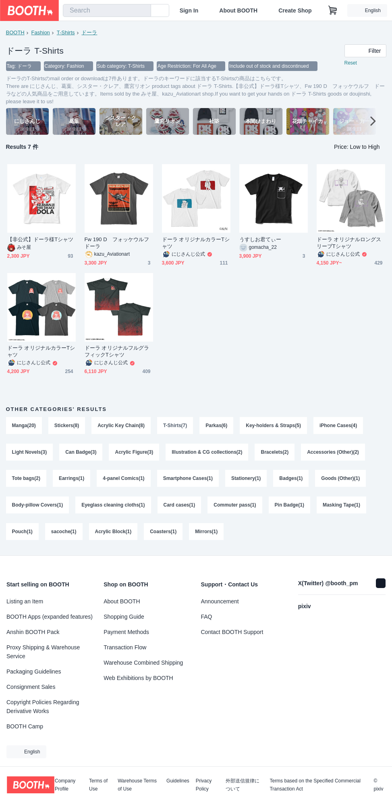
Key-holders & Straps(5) (273, 425)
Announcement (220, 601)
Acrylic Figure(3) (134, 452)
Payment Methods (126, 632)
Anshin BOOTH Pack (33, 632)
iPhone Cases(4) (338, 425)
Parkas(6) (216, 425)
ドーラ (89, 32)
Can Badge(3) (80, 452)
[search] (143, 11)
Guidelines (177, 781)
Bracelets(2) (275, 452)
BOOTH (15, 32)
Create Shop (294, 10)
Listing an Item (24, 601)
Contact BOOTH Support (232, 632)
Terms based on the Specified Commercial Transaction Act (315, 784)
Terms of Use (98, 784)
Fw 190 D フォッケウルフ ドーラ (119, 242)
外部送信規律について (242, 784)
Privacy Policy (204, 784)
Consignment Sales (30, 687)
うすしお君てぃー (260, 239)
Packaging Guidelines (33, 671)
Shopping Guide (124, 616)
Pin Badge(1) (289, 505)
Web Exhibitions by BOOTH (138, 678)
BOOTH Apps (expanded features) (49, 616)
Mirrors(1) (206, 532)
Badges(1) (291, 479)
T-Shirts (66, 32)
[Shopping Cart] (332, 10)
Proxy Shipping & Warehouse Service (43, 651)
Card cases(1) (179, 505)
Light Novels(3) (29, 452)
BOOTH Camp (24, 726)
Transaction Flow (125, 647)
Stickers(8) (66, 425)
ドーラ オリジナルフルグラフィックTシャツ (117, 351)
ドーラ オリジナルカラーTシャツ (196, 242)
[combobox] (107, 10)
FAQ (206, 616)
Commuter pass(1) (235, 505)
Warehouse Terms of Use (137, 784)
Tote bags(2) (26, 479)
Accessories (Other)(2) (333, 452)
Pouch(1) (22, 532)
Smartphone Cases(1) (188, 479)
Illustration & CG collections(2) (207, 452)
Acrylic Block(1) (113, 532)
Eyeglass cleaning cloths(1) (113, 505)
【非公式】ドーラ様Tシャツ (40, 239)
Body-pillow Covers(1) (37, 505)
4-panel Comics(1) (123, 479)
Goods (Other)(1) (340, 479)
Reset (350, 63)
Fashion (40, 32)
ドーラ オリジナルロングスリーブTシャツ (349, 242)
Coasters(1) (163, 532)
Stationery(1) (246, 479)
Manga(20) (24, 425)
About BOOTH (238, 10)
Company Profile (65, 784)
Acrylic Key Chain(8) (121, 425)
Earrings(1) (71, 479)
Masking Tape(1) (341, 505)
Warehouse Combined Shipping (143, 662)
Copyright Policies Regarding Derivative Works (42, 706)
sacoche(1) (64, 532)
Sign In (189, 10)
